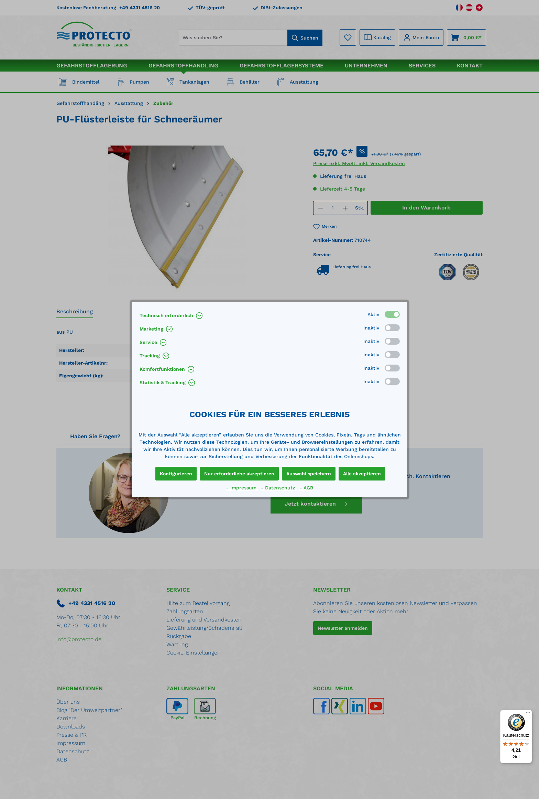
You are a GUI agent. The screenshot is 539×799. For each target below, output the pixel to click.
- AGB (306, 487)
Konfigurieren (176, 473)
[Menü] (528, 714)
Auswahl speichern (308, 473)
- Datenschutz (279, 487)
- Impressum (242, 487)
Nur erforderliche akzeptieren (239, 473)
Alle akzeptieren (362, 473)
